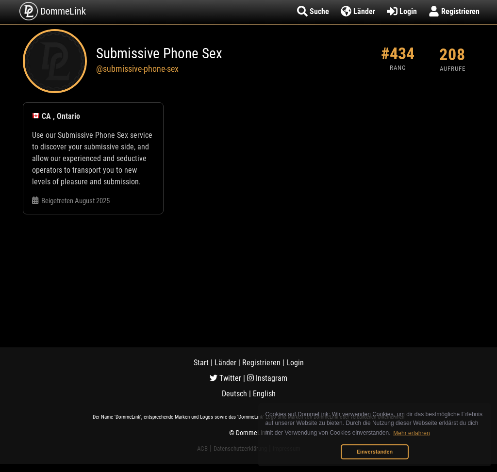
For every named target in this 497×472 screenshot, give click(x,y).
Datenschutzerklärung (240, 448)
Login (295, 362)
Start (201, 362)
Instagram (267, 378)
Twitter (225, 378)
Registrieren (261, 362)
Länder (225, 362)
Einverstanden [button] (375, 452)
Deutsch (234, 393)
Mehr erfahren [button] (411, 433)
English (264, 393)
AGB (202, 448)
